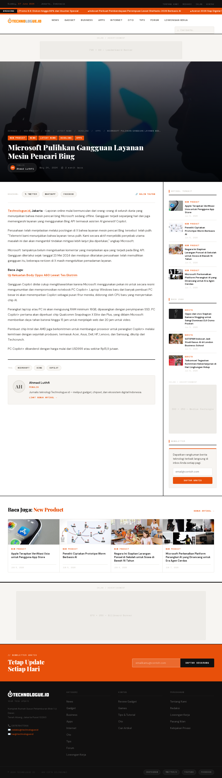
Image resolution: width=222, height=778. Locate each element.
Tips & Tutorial (126, 715)
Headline (83, 130)
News (55, 20)
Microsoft (23, 367)
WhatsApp (50, 194)
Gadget (69, 20)
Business (87, 20)
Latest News (64, 130)
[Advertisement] (111, 100)
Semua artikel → (204, 510)
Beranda (12, 130)
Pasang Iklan (177, 721)
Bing (39, 367)
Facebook (69, 194)
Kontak (210, 4)
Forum (154, 20)
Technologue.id (19, 211)
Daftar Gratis (193, 480)
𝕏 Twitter (31, 194)
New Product (31, 130)
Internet (116, 20)
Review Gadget (127, 701)
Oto (131, 20)
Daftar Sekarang (197, 662)
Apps (101, 20)
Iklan (199, 4)
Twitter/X (171, 772)
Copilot (53, 367)
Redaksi (187, 4)
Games (122, 708)
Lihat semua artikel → (43, 397)
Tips (142, 20)
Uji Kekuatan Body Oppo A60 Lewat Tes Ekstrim (42, 275)
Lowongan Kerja (176, 20)
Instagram (152, 772)
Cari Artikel (125, 728)
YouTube (189, 772)
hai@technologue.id (22, 734)
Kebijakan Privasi (180, 728)
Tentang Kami (171, 4)
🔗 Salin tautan (145, 194)
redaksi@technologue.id (24, 729)
